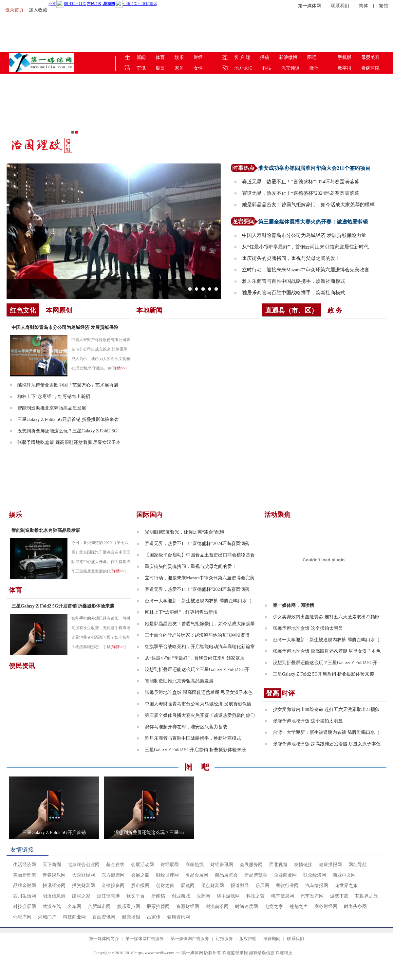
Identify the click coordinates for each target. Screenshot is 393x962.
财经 (198, 57)
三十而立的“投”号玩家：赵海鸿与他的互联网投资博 (197, 635)
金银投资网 (113, 885)
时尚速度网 (246, 906)
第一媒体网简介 (104, 938)
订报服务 (224, 938)
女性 (198, 68)
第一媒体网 (309, 5)
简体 (363, 5)
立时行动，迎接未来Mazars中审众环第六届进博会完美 (199, 577)
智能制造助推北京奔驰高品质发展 (51, 408)
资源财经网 (187, 906)
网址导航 (357, 864)
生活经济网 (24, 864)
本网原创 (59, 310)
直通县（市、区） (291, 310)
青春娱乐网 (54, 875)
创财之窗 (165, 885)
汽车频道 (290, 68)
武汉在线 (52, 906)
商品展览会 (226, 875)
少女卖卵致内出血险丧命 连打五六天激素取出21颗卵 (326, 616)
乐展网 (262, 885)
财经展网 (169, 864)
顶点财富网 (212, 885)
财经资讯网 (221, 864)
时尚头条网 (355, 906)
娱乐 (179, 57)
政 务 (335, 310)
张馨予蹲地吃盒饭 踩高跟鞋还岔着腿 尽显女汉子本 (69, 442)
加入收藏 (38, 10)
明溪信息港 (54, 896)
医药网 (203, 896)
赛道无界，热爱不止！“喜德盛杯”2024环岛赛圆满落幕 (300, 181)
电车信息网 (282, 896)
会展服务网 (251, 864)
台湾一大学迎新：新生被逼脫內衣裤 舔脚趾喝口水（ (198, 600)
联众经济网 (314, 875)
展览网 (188, 885)
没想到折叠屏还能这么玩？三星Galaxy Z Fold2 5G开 (197, 669)
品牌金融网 (24, 885)
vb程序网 (22, 917)
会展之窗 (140, 875)
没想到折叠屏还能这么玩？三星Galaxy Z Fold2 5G (67, 430)
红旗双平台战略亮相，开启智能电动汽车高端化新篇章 (200, 646)
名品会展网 (196, 875)
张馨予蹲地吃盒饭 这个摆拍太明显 (308, 628)
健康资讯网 (178, 917)
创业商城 (181, 896)
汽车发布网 (312, 896)
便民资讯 (22, 665)
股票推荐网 (158, 906)
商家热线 (194, 864)
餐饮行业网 (287, 885)
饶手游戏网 (228, 896)
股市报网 (140, 885)
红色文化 (23, 310)
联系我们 (340, 5)
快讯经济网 (54, 885)
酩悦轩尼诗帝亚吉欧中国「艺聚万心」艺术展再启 (67, 385)
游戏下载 (339, 896)
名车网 (74, 906)
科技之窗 (255, 896)
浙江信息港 (108, 896)
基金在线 (115, 864)
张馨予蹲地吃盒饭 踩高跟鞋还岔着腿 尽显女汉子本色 (199, 692)
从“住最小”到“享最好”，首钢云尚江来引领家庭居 (195, 658)
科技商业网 (74, 917)
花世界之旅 (346, 885)
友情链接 (22, 849)
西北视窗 (278, 864)
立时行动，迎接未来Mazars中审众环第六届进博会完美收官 (305, 269)
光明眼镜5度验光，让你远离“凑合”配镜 (184, 532)
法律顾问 (271, 938)
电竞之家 (274, 906)
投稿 (264, 57)
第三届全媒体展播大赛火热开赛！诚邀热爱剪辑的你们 (200, 715)
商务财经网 (325, 906)
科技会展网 (24, 906)
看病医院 (370, 68)
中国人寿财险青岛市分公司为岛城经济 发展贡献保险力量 (304, 235)
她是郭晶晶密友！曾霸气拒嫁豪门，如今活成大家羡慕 (200, 623)
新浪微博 (288, 57)
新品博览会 (255, 875)
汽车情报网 (316, 885)
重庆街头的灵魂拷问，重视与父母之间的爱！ (291, 258)
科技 (266, 68)
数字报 (344, 68)
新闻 (141, 57)
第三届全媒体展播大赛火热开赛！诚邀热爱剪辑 (313, 222)
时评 (279, 693)
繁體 (383, 5)
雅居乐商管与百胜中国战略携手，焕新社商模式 (293, 281)
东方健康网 (113, 875)
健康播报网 (330, 864)
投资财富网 (83, 885)
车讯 (141, 68)
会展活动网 (142, 864)
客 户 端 (242, 57)
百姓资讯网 (103, 917)
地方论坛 (243, 68)
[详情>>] (119, 368)
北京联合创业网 (83, 864)
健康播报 (131, 917)
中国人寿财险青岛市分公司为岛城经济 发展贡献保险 (64, 327)
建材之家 (81, 896)
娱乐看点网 (128, 906)
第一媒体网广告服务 (144, 938)
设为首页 (14, 10)
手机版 (344, 57)
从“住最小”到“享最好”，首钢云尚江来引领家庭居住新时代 (305, 246)
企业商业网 (285, 875)
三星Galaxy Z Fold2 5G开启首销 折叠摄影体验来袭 (68, 419)
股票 (160, 68)
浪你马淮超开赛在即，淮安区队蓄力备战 (186, 726)
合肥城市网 (99, 906)
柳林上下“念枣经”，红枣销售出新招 (53, 396)
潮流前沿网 (217, 906)
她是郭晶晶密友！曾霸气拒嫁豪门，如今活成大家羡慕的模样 (308, 204)
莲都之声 (299, 906)
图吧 (311, 57)
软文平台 (135, 896)
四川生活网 (24, 896)
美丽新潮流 (24, 875)
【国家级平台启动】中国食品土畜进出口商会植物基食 (200, 555)
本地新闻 (149, 310)
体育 (160, 57)
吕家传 (153, 917)
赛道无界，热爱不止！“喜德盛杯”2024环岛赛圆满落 (197, 543)
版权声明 (247, 938)
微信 (314, 68)
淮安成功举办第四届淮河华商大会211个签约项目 (314, 168)
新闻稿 (158, 896)
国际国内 (149, 514)
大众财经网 (83, 875)
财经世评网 (167, 875)
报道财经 (240, 885)
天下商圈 (52, 864)
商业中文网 (344, 875)
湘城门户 (47, 917)
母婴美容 (370, 57)
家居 (179, 68)
